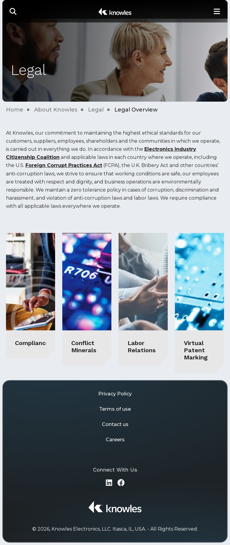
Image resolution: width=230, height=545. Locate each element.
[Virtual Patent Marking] (199, 303)
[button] (13, 11)
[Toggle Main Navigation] (216, 11)
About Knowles (55, 109)
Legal (96, 109)
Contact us (115, 424)
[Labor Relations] (143, 299)
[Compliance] (30, 296)
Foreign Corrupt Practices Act (63, 165)
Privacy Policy (115, 394)
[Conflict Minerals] (86, 299)
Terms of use (115, 409)
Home (14, 109)
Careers (115, 439)
